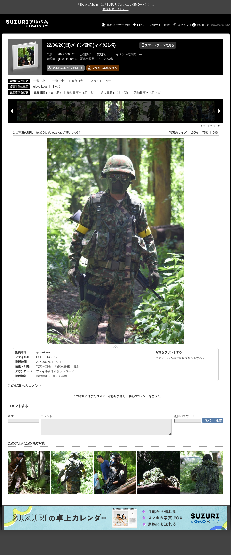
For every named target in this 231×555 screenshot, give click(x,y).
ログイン (183, 25)
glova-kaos (40, 86)
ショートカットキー (211, 126)
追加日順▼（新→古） (148, 92)
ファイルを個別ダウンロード (55, 371)
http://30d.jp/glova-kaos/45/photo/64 (57, 132)
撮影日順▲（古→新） (48, 92)
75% (205, 132)
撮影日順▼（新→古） (81, 92)
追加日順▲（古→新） (115, 92)
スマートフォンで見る (157, 45)
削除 (77, 366)
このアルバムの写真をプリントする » (180, 358)
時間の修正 (62, 366)
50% (215, 132)
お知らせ (203, 25)
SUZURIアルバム (27, 23)
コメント (46, 416)
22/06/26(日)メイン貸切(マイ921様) (81, 45)
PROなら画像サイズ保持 (153, 25)
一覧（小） (40, 80)
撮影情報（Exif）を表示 (51, 376)
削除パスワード (184, 416)
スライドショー (101, 80)
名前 (11, 416)
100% (194, 132)
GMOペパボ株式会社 (220, 25)
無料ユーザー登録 (118, 25)
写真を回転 (43, 366)
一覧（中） (59, 80)
